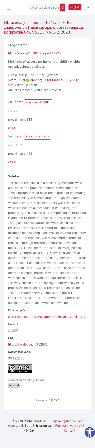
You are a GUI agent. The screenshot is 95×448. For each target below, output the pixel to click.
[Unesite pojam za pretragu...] (44, 7)
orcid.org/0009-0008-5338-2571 (53, 80)
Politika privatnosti (68, 426)
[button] (87, 7)
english (75, 7)
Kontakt (69, 430)
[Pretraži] (62, 7)
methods (64, 317)
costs (12, 317)
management (47, 317)
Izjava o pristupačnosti (69, 421)
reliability (79, 317)
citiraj (12, 128)
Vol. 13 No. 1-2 (45, 32)
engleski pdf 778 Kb (38, 102)
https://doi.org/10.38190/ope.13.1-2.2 (34, 53)
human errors (26, 317)
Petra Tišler (17, 80)
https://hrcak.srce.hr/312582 (28, 344)
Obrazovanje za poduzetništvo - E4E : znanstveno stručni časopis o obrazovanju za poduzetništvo (43, 27)
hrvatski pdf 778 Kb (37, 136)
